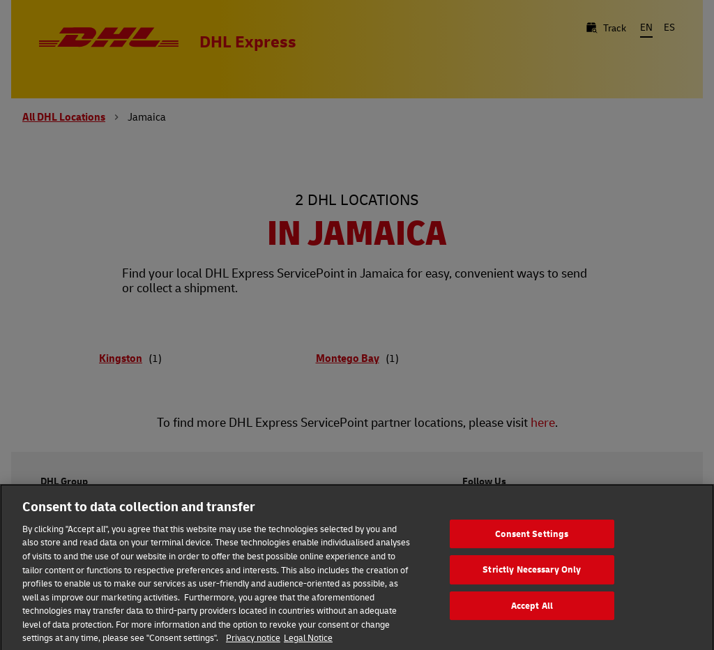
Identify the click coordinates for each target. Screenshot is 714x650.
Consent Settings (531, 544)
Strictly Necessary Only (532, 580)
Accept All (532, 616)
